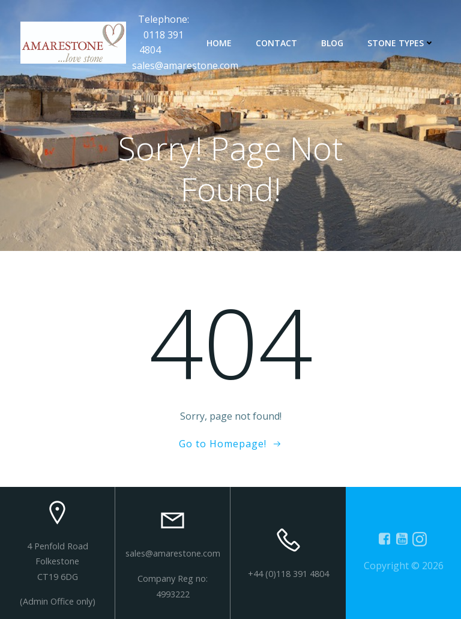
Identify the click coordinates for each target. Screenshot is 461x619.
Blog (332, 43)
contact (276, 43)
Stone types (401, 43)
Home (219, 43)
